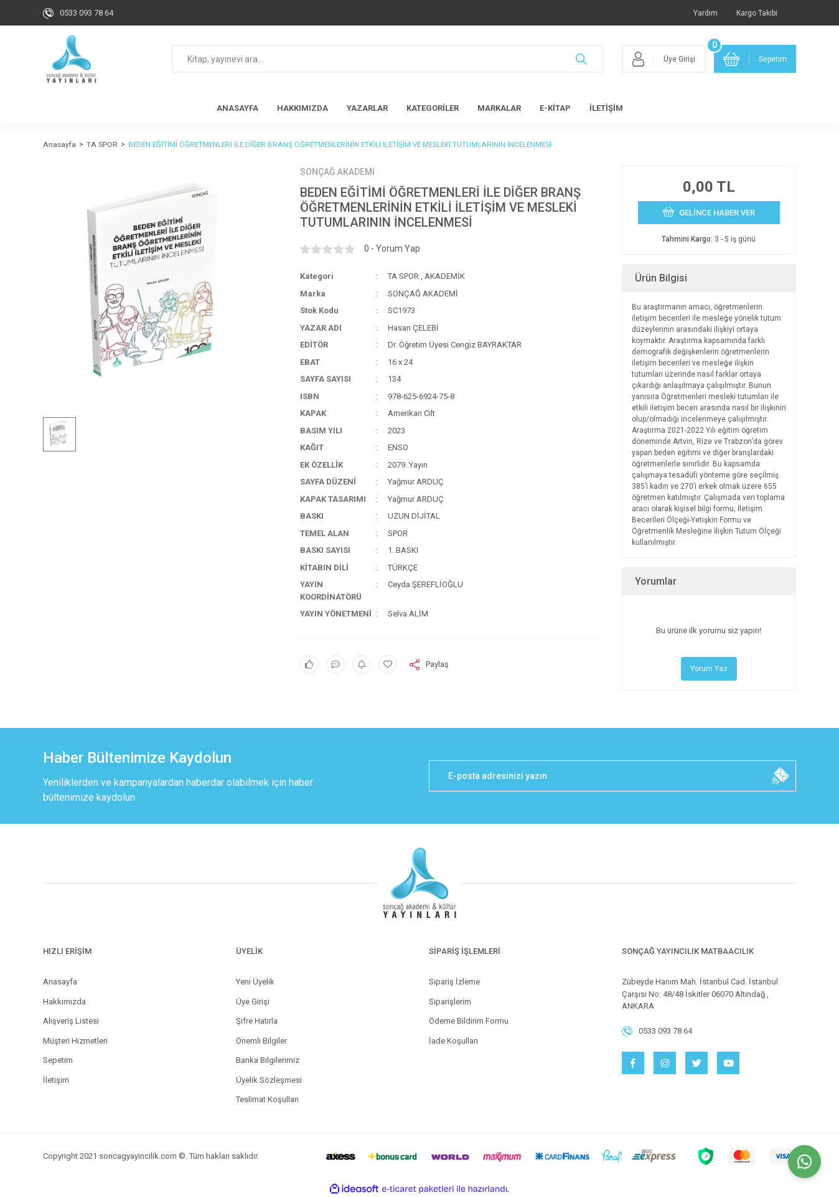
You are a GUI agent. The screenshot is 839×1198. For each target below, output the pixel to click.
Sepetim (58, 1060)
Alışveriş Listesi (71, 1021)
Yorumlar (656, 581)
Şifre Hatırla (257, 1021)
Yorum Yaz (709, 668)
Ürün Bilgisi (661, 278)
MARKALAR (499, 108)
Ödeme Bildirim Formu (469, 1021)
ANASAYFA (237, 108)
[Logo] (71, 59)
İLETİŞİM (606, 108)
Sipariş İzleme (454, 981)
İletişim (56, 1080)
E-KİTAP (555, 108)
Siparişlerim (450, 1001)
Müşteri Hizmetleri (75, 1040)
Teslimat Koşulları (267, 1099)
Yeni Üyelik (255, 981)
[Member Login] (664, 59)
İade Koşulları (453, 1040)
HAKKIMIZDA (302, 108)
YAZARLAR (367, 108)
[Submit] (780, 775)
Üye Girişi (253, 1001)
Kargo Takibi (756, 13)
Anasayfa (60, 981)
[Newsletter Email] (612, 775)
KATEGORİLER (432, 108)
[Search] (387, 59)
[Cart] (755, 59)
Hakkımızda (64, 1001)
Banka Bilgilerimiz (267, 1060)
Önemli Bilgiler (261, 1040)
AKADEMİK (444, 276)
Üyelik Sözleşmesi (269, 1080)
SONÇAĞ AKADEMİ (337, 172)
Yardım (705, 13)
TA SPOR (403, 276)
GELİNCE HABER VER (709, 211)
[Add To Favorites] (387, 664)
